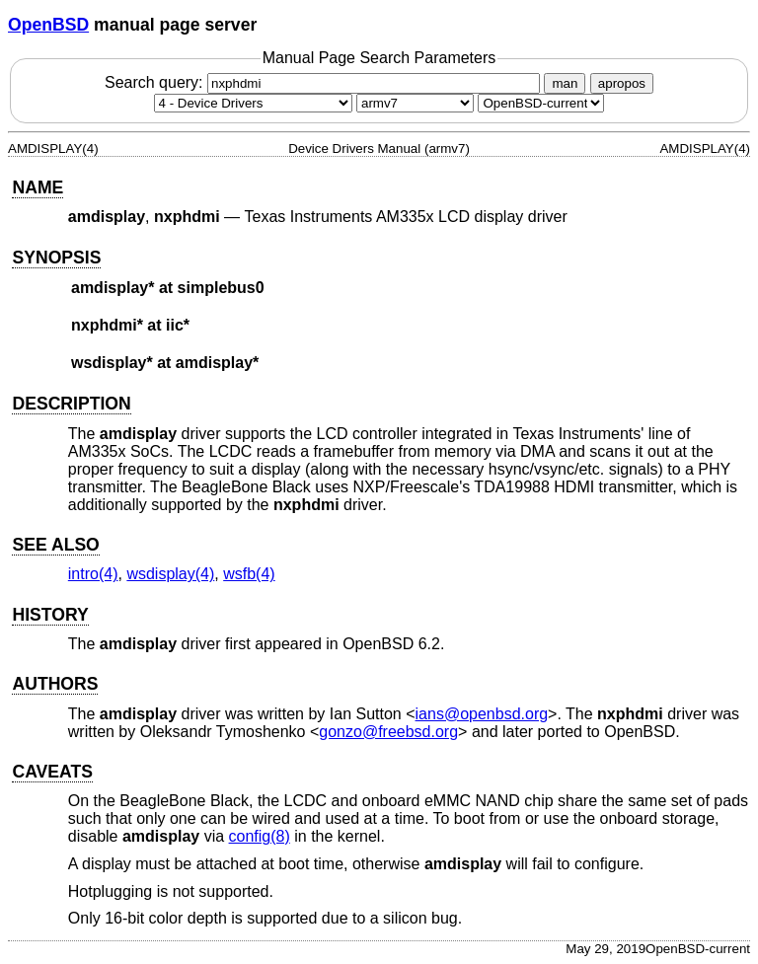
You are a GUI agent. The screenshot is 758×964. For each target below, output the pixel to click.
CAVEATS (52, 771)
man (564, 83)
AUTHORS (55, 684)
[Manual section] (253, 103)
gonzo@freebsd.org (388, 731)
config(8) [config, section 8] (259, 836)
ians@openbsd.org (482, 713)
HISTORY (50, 615)
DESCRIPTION (71, 403)
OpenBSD (48, 25)
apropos (621, 83)
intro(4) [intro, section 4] (93, 573)
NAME (37, 187)
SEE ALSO (55, 545)
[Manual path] (541, 103)
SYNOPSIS (56, 257)
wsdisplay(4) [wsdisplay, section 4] (170, 573)
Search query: (325, 82)
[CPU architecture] (415, 103)
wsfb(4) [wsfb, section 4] (248, 573)
